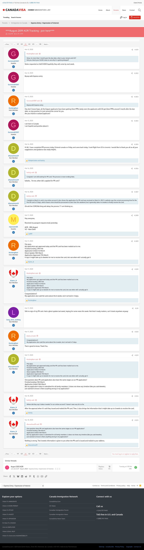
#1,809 (136, 241)
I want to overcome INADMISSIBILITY (14, 536)
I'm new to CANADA (9, 523)
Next (45, 44)
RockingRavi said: (32, 54)
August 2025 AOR (17, 467)
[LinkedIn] (106, 501)
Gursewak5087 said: (33, 101)
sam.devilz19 (15, 469)
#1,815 (136, 420)
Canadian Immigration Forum (58, 510)
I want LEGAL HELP (8, 531)
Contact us (95, 485)
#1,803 (136, 97)
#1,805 (136, 144)
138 (40, 44)
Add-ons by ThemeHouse (68, 547)
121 (25, 44)
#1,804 (136, 121)
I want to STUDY (7, 510)
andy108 (10, 34)
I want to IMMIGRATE (9, 501)
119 (18, 44)
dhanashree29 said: (33, 424)
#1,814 (136, 396)
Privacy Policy (119, 547)
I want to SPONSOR (9, 519)
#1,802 (136, 73)
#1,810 (136, 269)
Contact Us (137, 547)
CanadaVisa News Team (57, 519)
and (36, 160)
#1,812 (136, 332)
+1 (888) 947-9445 (34, 3)
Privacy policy (121, 485)
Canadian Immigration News (58, 514)
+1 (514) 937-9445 (102, 510)
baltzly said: (30, 172)
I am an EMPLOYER (8, 527)
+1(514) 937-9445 (7, 3)
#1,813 (136, 355)
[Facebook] (97, 501)
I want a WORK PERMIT (10, 506)
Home (133, 485)
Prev (7, 44)
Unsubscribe (110, 547)
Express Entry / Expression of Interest (41, 469)
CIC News (52, 506)
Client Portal (138, 3)
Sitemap (101, 547)
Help (128, 485)
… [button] (14, 44)
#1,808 (136, 215)
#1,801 (136, 50)
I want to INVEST (8, 514)
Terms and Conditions (108, 485)
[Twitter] (110, 501)
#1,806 (136, 168)
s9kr (130, 469)
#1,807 (136, 192)
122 (29, 44)
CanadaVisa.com (54, 501)
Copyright (129, 547)
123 (33, 44)
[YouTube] (114, 501)
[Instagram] (101, 501)
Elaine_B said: (31, 336)
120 (22, 44)
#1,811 (136, 308)
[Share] (132, 50)
